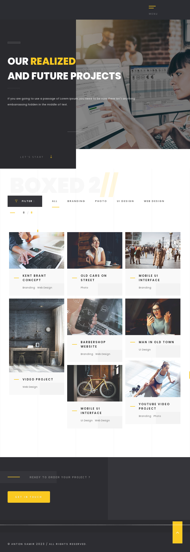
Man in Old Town (156, 342)
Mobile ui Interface (149, 278)
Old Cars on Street (94, 278)
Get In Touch (28, 497)
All (55, 201)
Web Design (154, 201)
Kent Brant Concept (34, 278)
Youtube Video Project (154, 406)
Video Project (38, 379)
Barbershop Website (93, 344)
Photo (101, 201)
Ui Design (125, 201)
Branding (76, 201)
